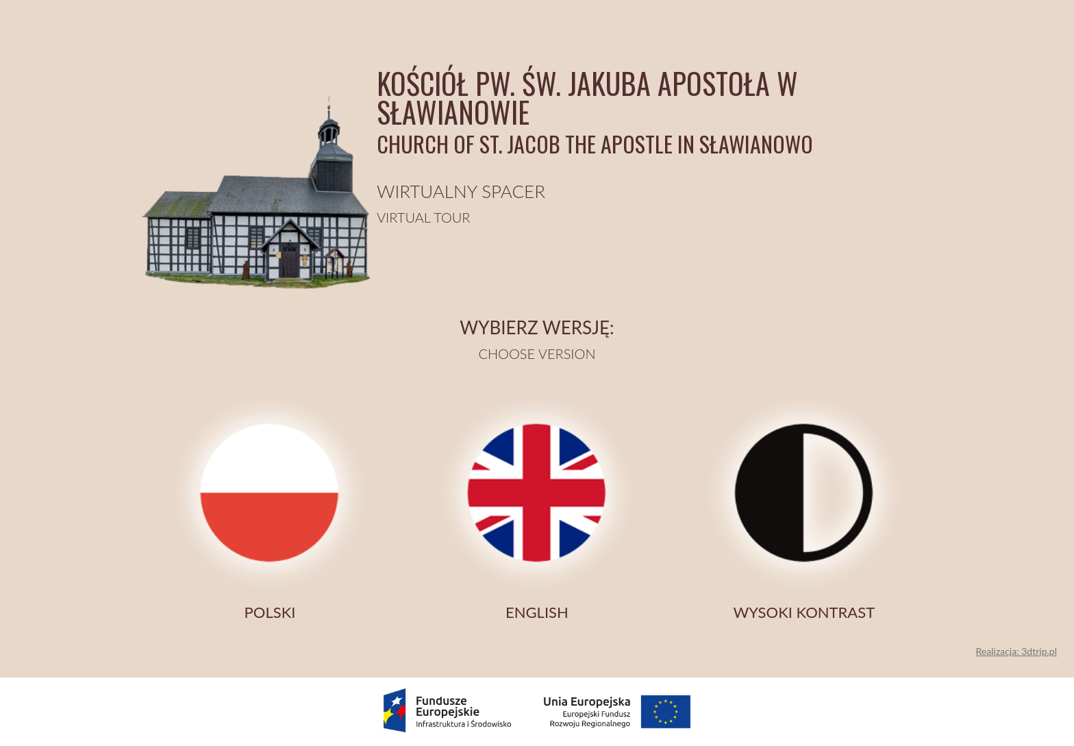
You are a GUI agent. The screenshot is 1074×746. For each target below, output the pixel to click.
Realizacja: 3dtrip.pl (1016, 651)
